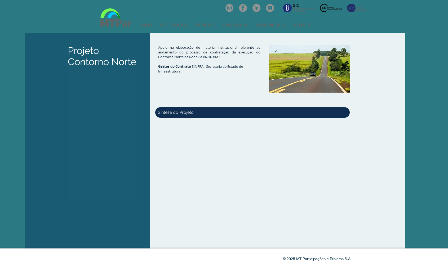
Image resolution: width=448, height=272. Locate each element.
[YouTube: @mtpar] (270, 8)
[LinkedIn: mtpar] (256, 8)
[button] (174, 25)
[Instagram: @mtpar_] (229, 8)
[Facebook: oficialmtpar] (243, 8)
